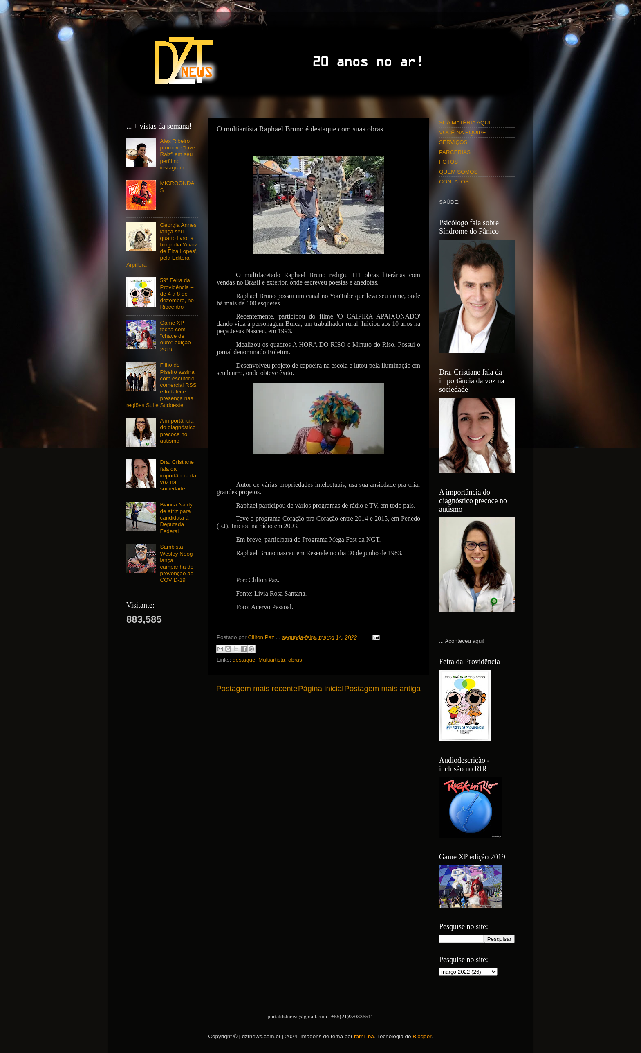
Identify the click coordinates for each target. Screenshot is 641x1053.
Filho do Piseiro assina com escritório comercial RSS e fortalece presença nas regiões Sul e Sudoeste (161, 385)
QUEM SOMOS (458, 172)
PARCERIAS (455, 152)
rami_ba (364, 1036)
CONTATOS (454, 182)
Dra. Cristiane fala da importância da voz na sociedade (178, 475)
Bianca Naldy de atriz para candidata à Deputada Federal (176, 518)
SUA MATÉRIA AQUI (464, 123)
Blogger (421, 1036)
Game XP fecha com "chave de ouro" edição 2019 (175, 336)
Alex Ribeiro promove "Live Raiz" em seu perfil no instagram (177, 154)
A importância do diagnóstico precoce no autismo (177, 431)
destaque (244, 660)
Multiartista (271, 660)
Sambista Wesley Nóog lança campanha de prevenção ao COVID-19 (176, 563)
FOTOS (448, 162)
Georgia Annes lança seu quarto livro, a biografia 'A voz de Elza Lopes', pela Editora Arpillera (161, 245)
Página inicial (320, 688)
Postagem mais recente (256, 688)
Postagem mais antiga (382, 688)
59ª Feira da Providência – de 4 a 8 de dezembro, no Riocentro (177, 293)
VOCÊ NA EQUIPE (462, 132)
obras (295, 660)
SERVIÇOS (453, 142)
